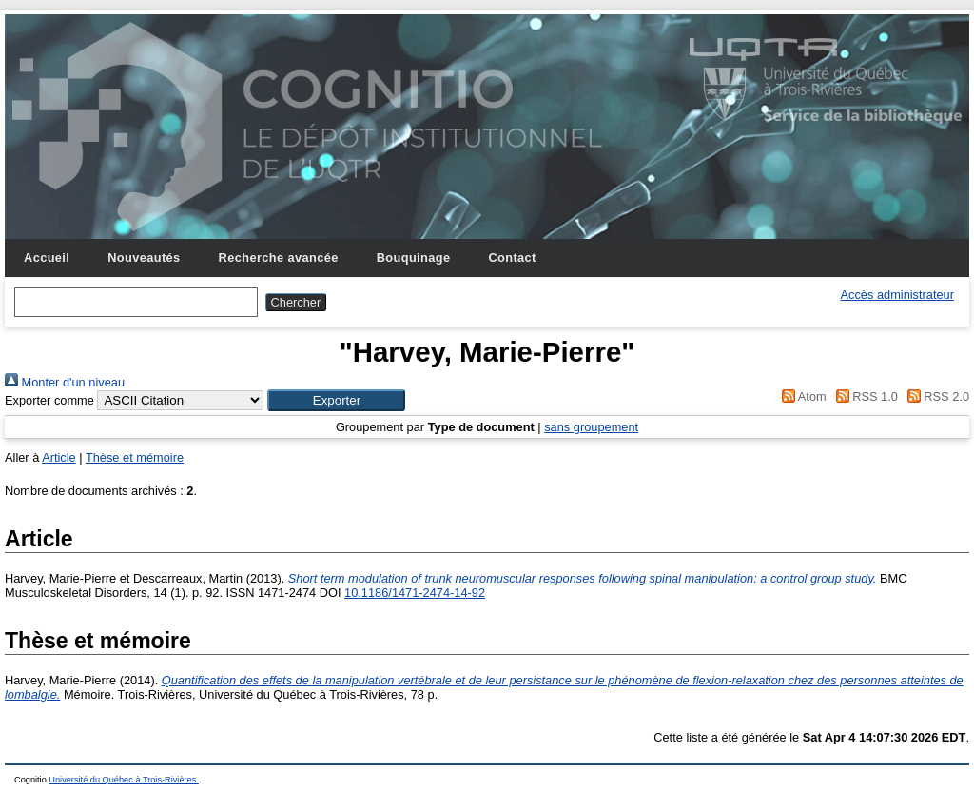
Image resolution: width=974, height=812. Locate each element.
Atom (801, 396)
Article (59, 457)
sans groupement (591, 427)
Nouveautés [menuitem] (143, 257)
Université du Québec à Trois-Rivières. (124, 779)
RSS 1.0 (863, 396)
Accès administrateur (897, 294)
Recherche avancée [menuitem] (279, 257)
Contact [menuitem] (512, 257)
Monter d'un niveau (65, 382)
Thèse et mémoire (135, 457)
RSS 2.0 (935, 396)
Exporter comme (49, 400)
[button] (336, 400)
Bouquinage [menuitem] (414, 257)
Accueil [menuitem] (46, 257)
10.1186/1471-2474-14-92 (414, 592)
